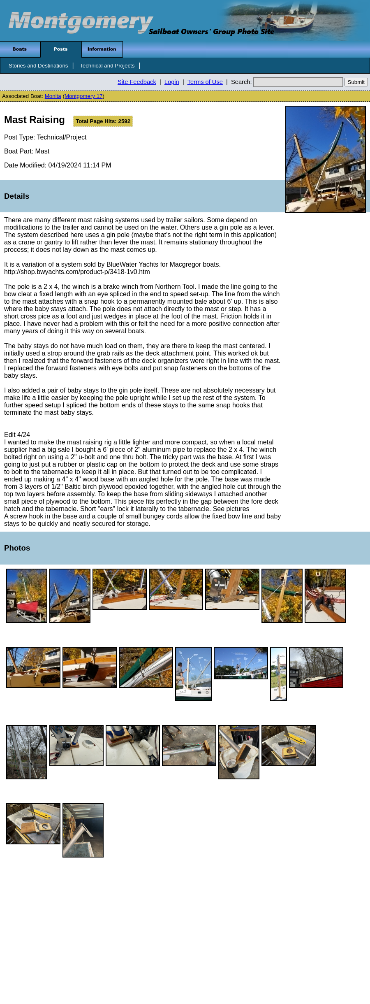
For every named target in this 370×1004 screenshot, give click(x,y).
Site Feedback (137, 82)
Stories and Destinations (38, 66)
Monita (53, 96)
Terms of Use (205, 82)
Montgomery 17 (84, 96)
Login (171, 82)
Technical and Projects (107, 66)
